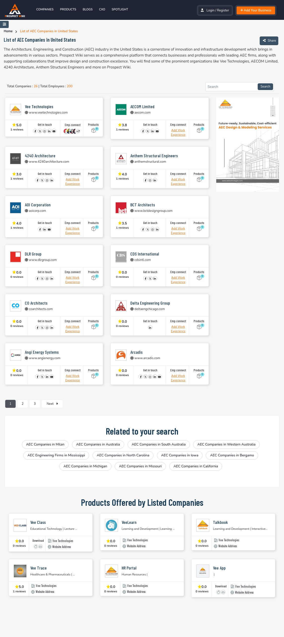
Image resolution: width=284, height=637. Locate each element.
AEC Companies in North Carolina (123, 455)
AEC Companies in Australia (98, 444)
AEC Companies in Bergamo (232, 455)
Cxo (102, 9)
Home (8, 31)
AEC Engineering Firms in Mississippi (56, 455)
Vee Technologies (63, 541)
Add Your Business (255, 10)
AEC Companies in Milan (45, 444)
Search (265, 86)
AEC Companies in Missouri (140, 466)
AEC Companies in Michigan (85, 466)
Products (68, 9)
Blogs (88, 9)
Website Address (61, 547)
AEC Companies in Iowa (179, 455)
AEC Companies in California (196, 466)
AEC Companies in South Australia (159, 444)
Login (210, 10)
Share (269, 40)
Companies (45, 9)
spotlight (120, 9)
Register (223, 10)
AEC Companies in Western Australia (226, 444)
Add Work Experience (178, 132)
